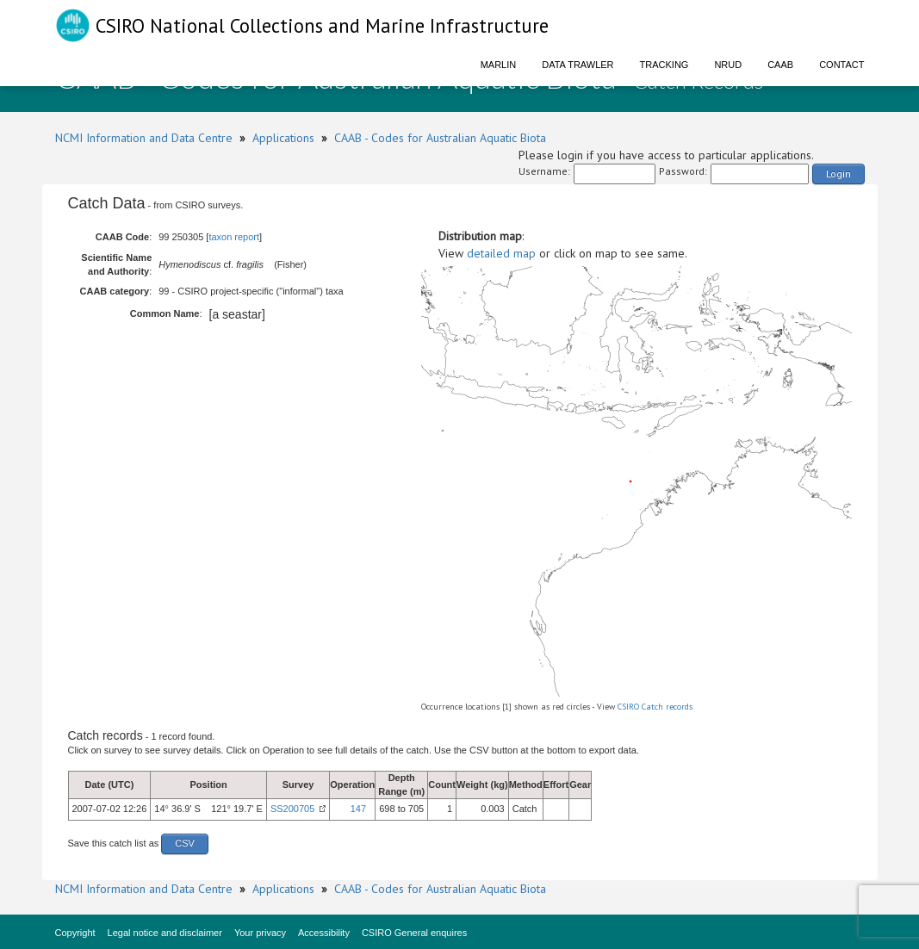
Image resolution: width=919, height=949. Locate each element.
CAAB (780, 64)
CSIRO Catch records (655, 706)
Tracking (664, 64)
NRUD (728, 64)
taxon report (233, 237)
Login (838, 173)
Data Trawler (577, 64)
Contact (841, 64)
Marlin (499, 64)
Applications (283, 138)
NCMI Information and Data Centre (144, 138)
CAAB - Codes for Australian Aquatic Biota (440, 138)
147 (358, 808)
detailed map (501, 253)
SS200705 (292, 808)
